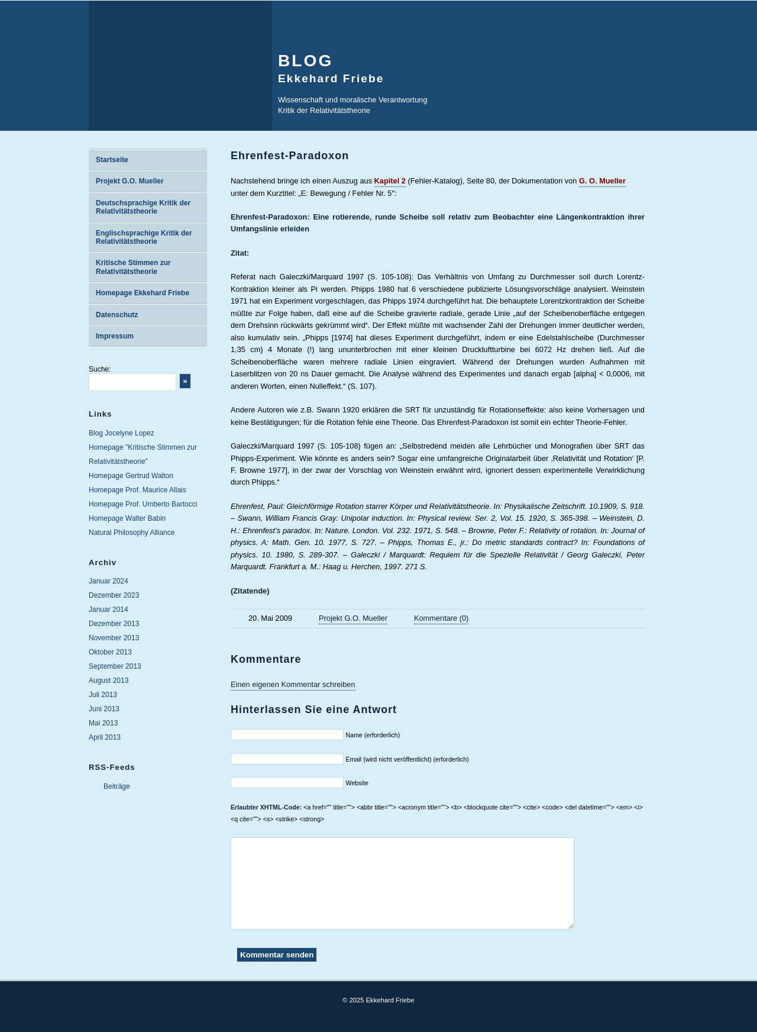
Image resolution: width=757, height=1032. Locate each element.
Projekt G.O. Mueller (130, 181)
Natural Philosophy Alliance (131, 532)
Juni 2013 (104, 709)
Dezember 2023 (114, 595)
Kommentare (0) (441, 618)
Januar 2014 (108, 609)
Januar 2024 (108, 581)
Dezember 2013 (114, 624)
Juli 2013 (103, 695)
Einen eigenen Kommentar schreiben (293, 684)
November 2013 (114, 638)
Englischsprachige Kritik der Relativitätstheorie (144, 237)
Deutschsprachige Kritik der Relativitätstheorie (143, 207)
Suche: (100, 369)
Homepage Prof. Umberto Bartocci (143, 504)
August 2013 (108, 680)
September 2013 (115, 666)
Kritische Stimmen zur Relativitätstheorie (133, 267)
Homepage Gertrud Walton (131, 476)
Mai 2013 (103, 723)
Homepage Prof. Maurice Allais (137, 490)
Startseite (112, 160)
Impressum (115, 336)
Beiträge (116, 786)
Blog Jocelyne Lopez (121, 433)
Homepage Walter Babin (127, 518)
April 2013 (105, 737)
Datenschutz (117, 315)
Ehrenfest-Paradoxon (290, 156)
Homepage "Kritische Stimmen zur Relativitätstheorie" (143, 454)
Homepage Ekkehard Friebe (142, 293)
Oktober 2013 (110, 652)
